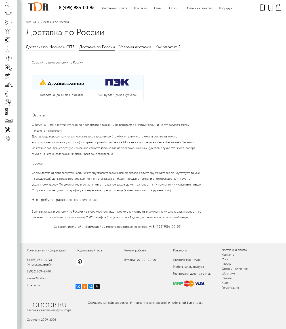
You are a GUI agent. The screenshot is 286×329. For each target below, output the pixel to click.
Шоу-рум (225, 8)
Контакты (140, 8)
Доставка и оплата (114, 8)
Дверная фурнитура (186, 260)
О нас (158, 8)
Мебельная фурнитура (188, 267)
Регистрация (230, 288)
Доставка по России (97, 47)
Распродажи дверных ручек (192, 274)
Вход (225, 283)
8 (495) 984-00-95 (76, 8)
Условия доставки (135, 47)
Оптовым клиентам (198, 8)
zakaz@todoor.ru (38, 278)
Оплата (226, 278)
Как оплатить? (168, 47)
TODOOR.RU (48, 305)
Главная (31, 22)
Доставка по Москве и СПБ (50, 47)
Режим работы (135, 250)
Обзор (173, 8)
